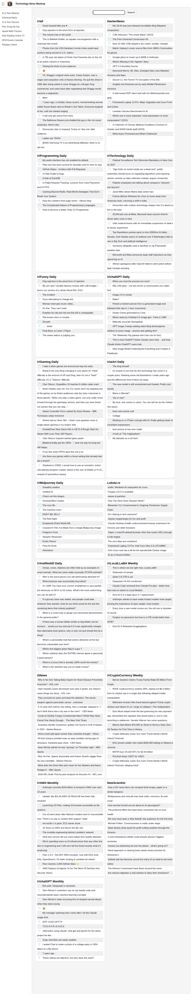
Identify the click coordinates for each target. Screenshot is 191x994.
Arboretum (48, 550)
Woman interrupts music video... (59, 304)
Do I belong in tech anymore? (122, 514)
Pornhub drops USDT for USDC (128, 756)
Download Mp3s (9, 18)
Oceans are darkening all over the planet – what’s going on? (138, 846)
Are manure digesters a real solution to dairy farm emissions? (138, 873)
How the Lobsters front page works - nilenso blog (67, 201)
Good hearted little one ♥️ (55, 25)
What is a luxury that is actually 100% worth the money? (70, 662)
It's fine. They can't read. (55, 308)
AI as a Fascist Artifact (119, 555)
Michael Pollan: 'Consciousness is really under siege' (134, 823)
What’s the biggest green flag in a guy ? (62, 649)
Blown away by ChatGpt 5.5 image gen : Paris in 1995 (139, 317)
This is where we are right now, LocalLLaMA (135, 568)
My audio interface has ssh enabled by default (65, 160)
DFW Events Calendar (12, 40)
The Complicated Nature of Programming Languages (69, 205)
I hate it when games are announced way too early (68, 366)
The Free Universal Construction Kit (130, 39)
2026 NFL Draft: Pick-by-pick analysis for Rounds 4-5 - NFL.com (70, 774)
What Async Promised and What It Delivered (135, 134)
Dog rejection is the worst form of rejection (63, 30)
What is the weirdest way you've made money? (66, 667)
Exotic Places (49, 541)
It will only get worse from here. (58, 116)
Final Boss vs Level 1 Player (57, 331)
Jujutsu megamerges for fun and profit (127, 519)
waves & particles (116, 496)
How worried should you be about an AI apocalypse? (134, 805)
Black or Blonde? (121, 393)
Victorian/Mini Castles (53, 501)
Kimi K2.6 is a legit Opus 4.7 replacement (133, 595)
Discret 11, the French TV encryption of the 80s (136, 80)
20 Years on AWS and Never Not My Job (63, 828)
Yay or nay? (118, 398)
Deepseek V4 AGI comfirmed (127, 581)
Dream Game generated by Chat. (129, 313)
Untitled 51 (48, 492)
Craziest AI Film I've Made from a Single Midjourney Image (72, 528)
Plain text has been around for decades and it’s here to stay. (72, 165)
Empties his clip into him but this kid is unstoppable (68, 313)
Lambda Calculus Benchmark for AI (130, 111)
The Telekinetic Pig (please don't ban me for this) (137, 335)
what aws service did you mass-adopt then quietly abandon (72, 837)
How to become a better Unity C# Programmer (66, 210)
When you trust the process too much (131, 281)
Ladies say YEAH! (52, 138)
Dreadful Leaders (51, 487)
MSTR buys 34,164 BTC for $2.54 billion (133, 752)
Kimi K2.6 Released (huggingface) (130, 626)
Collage (116, 416)
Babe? (116, 299)
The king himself (121, 366)
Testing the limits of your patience (59, 66)
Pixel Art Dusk (50, 546)
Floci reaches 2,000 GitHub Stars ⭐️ (61, 864)
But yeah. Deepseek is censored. (59, 886)
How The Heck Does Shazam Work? (126, 501)
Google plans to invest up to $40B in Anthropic (136, 57)
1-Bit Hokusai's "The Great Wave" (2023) (133, 34)
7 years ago (48, 953)
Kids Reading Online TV (13, 36)
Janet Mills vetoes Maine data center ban (133, 192)
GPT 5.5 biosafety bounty (125, 66)
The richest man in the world (57, 34)
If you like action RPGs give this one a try (63, 452)
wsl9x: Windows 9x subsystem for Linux (128, 487)
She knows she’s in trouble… (57, 317)
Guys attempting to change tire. (58, 299)
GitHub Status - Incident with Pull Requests (64, 169)
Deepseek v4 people (123, 572)
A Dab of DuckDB (51, 178)
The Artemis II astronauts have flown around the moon (135, 868)
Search (131, 12)
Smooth (46, 322)
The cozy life (49, 505)
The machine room (52, 510)
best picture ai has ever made (127, 429)
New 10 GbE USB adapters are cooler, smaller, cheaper (140, 44)
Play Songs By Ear (11, 27)
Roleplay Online (9, 45)
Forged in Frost (50, 532)
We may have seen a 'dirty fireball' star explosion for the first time (140, 819)
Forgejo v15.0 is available (120, 492)
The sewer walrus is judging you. (59, 335)
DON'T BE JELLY (51, 514)
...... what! (47, 326)
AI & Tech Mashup (10, 13)
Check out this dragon (53, 496)
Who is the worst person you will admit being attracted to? (71, 577)
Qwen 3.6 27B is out (123, 577)
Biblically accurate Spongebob (128, 322)
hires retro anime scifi (123, 411)
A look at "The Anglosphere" (127, 434)
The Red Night (50, 519)
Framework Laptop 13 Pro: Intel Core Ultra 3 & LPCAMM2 (137, 546)
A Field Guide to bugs (53, 174)
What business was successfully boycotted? (64, 581)
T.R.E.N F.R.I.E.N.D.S (53, 926)
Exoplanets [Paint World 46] (56, 523)
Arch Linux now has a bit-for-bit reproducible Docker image (137, 550)
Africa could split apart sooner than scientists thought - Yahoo (68, 734)
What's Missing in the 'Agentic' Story (131, 62)
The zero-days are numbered (122, 541)
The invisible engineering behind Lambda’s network (68, 832)
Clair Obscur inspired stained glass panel (63, 438)
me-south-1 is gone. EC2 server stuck (61, 823)
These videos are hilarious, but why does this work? (68, 958)
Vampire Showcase (52, 537)
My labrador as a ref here (125, 438)
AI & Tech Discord (10, 22)
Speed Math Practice (12, 31)
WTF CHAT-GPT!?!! (52, 922)
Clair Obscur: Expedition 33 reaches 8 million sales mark (71, 384)
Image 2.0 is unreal (122, 295)
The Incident (49, 295)
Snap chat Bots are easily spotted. (60, 940)
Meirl (45, 98)
